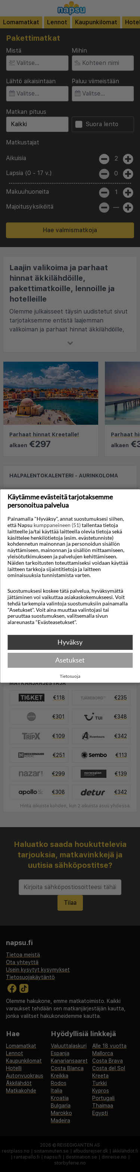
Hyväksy (70, 642)
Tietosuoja (70, 676)
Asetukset (70, 660)
